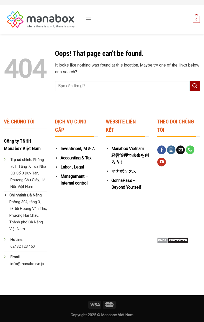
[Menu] (88, 19)
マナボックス (123, 171)
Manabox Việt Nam (117, 315)
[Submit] (195, 86)
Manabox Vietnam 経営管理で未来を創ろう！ (130, 155)
